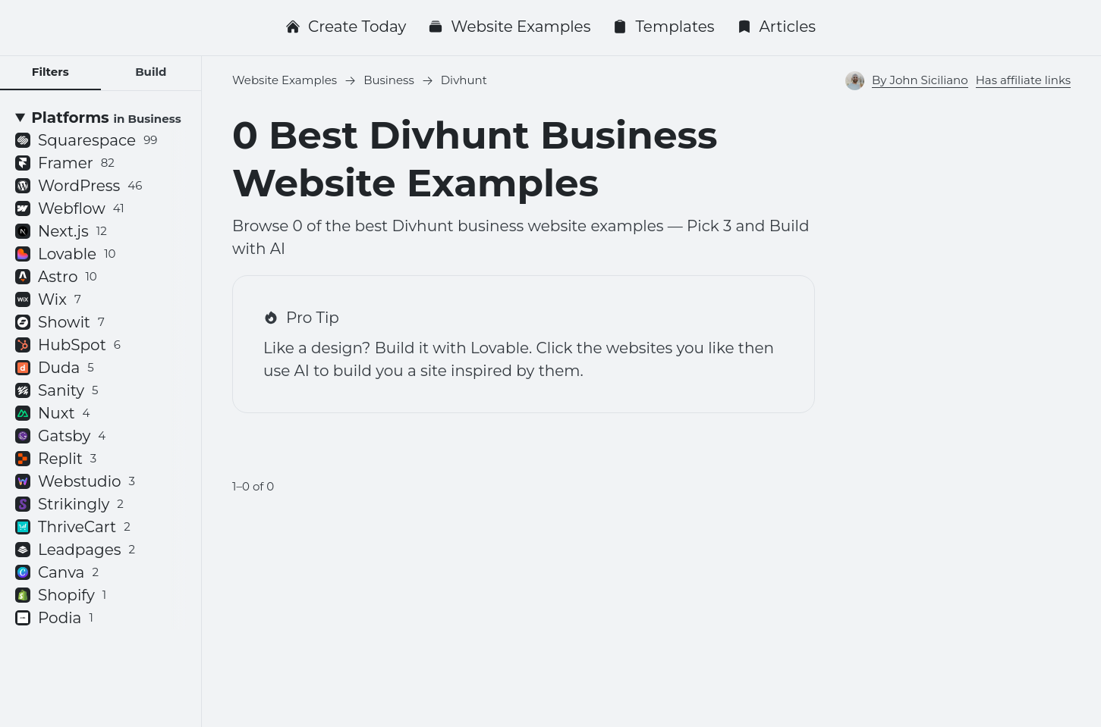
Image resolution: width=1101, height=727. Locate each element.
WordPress (78, 186)
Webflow (69, 208)
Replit (55, 459)
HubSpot (68, 345)
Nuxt (52, 413)
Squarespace (86, 140)
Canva (57, 572)
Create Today (345, 26)
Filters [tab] (50, 71)
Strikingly (69, 504)
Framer (65, 163)
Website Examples (509, 26)
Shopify (60, 595)
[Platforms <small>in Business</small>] (100, 117)
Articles (776, 26)
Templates (663, 26)
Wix (48, 299)
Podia (54, 618)
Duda (54, 368)
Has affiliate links (1023, 80)
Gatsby (60, 436)
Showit (60, 322)
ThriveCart (73, 527)
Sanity (57, 390)
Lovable (65, 254)
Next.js (61, 231)
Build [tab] (150, 71)
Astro (56, 277)
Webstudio (75, 481)
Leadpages (75, 550)
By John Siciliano (920, 80)
